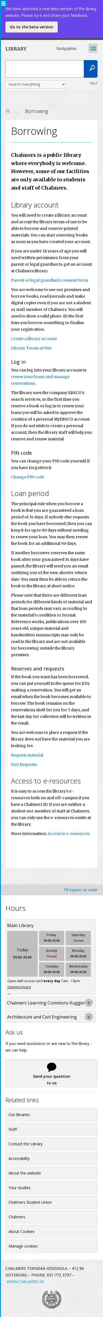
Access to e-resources (68, 833)
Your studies (19, 1187)
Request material (27, 755)
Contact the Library (26, 1143)
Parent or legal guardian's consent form (49, 280)
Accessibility (19, 1158)
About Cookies (22, 1231)
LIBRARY (16, 49)
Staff (13, 1129)
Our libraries (19, 1114)
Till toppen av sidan (80, 889)
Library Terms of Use (31, 348)
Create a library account (34, 338)
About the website (25, 1173)
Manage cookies (23, 1246)
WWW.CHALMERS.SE (25, 1281)
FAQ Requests (24, 764)
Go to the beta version (31, 26)
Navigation (66, 48)
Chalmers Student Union (30, 1202)
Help (94, 83)
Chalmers (17, 1216)
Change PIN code (27, 477)
